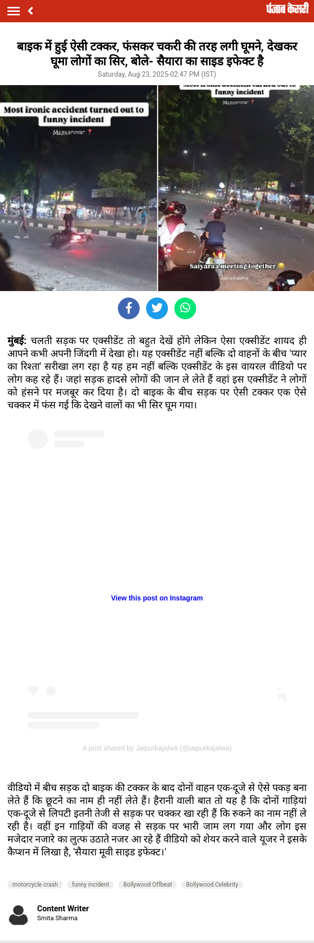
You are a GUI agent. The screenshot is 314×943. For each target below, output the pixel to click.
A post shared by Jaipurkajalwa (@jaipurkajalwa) (156, 748)
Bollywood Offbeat (147, 884)
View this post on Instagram (157, 598)
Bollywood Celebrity (212, 884)
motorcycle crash (35, 884)
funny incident (90, 884)
